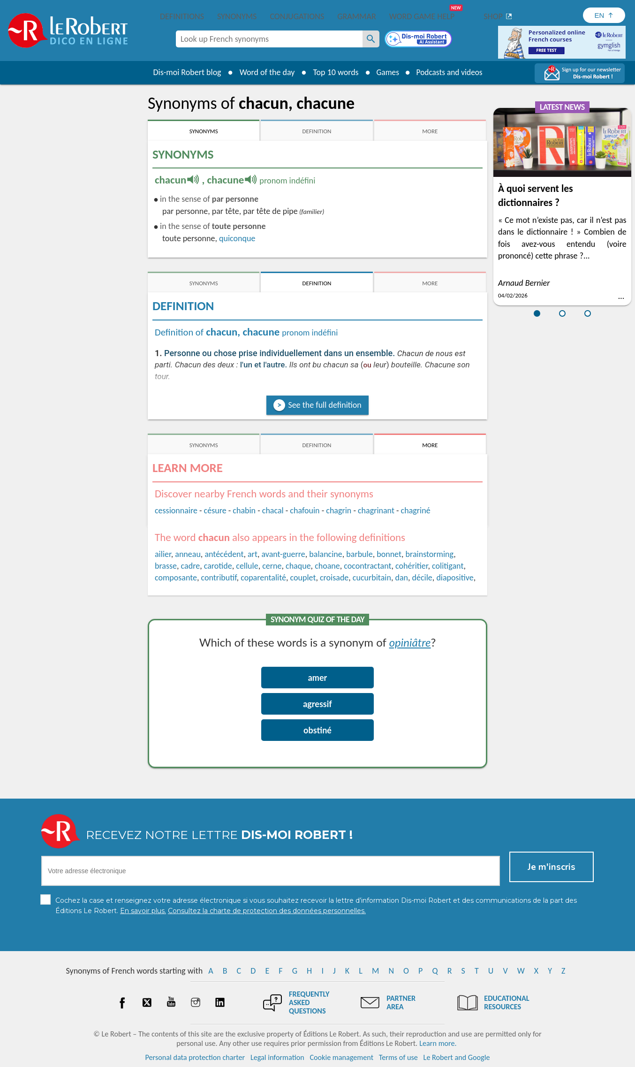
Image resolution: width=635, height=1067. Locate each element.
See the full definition (324, 405)
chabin (244, 510)
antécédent (223, 554)
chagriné (416, 510)
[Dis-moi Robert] (419, 39)
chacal (273, 510)
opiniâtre (410, 642)
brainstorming (430, 554)
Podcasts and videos (450, 72)
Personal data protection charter (195, 1057)
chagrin (338, 510)
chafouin (304, 510)
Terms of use (398, 1057)
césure (215, 510)
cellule (247, 566)
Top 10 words (332, 72)
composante (176, 577)
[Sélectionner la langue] (604, 15)
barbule (359, 554)
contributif (219, 577)
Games (386, 72)
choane (327, 566)
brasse (166, 566)
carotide (218, 566)
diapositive (454, 577)
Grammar (356, 16)
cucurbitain (372, 577)
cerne (271, 566)
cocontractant (367, 566)
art (252, 554)
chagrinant (376, 510)
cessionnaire (176, 510)
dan (401, 577)
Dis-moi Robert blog (184, 72)
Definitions (182, 16)
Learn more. (437, 1043)
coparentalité (263, 577)
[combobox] (269, 38)
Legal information (277, 1057)
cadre (190, 566)
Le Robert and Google (456, 1057)
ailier (163, 554)
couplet (303, 577)
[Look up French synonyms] (371, 38)
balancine (325, 554)
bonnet (389, 554)
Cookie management (341, 1057)
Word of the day (264, 72)
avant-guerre (283, 554)
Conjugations (297, 16)
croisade (334, 577)
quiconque (237, 238)
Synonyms (237, 16)
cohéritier (411, 566)
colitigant (447, 566)
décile (422, 577)
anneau (188, 554)
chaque (298, 566)
